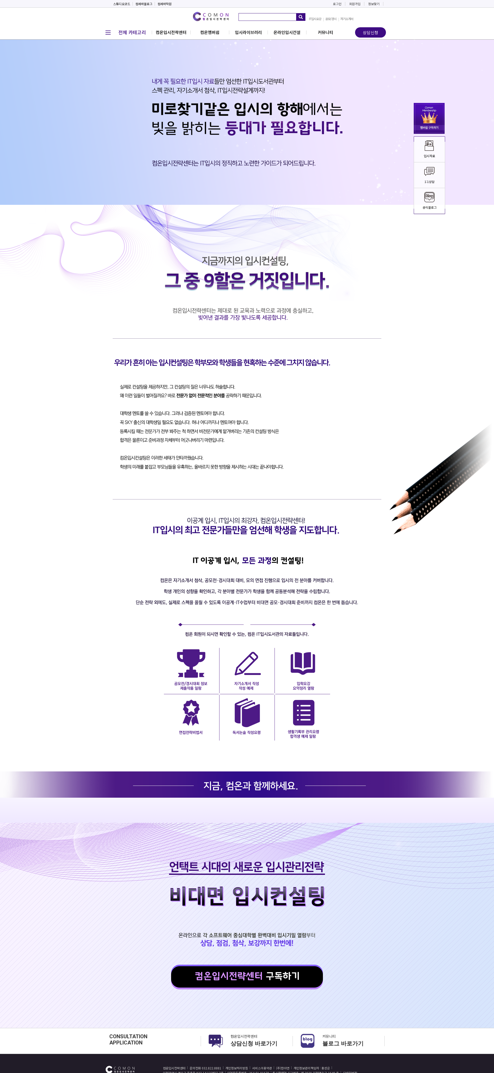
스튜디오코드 (121, 4)
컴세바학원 (164, 4)
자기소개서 (346, 18)
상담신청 (370, 32)
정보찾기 (374, 4)
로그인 (337, 4)
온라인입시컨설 (287, 32)
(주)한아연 (282, 1068)
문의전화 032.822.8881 (205, 1068)
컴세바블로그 (143, 4)
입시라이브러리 (248, 32)
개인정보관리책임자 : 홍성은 (312, 1068)
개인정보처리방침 (236, 1068)
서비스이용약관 (262, 1068)
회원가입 (354, 4)
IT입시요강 (315, 18)
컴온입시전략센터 (171, 32)
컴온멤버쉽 (209, 32)
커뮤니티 (325, 32)
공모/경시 (331, 18)
